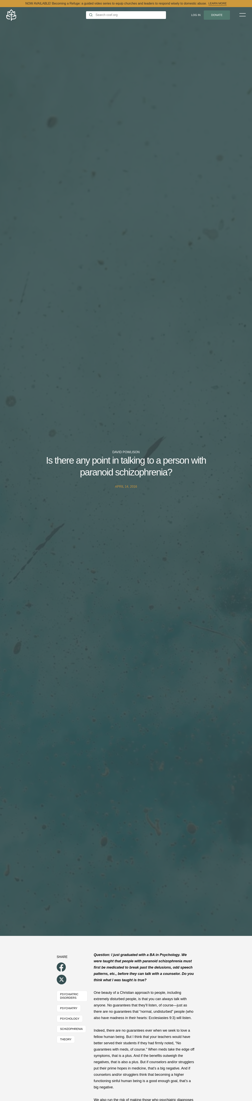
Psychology (69, 1018)
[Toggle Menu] (242, 15)
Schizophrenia (71, 1028)
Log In (195, 15)
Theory (65, 1039)
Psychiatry (68, 1008)
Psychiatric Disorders (69, 996)
